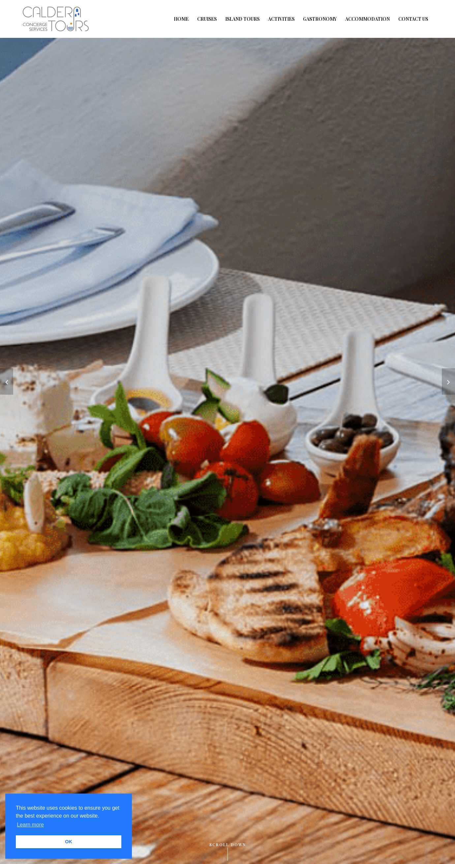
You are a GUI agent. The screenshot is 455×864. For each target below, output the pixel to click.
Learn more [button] (30, 824)
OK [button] (68, 841)
